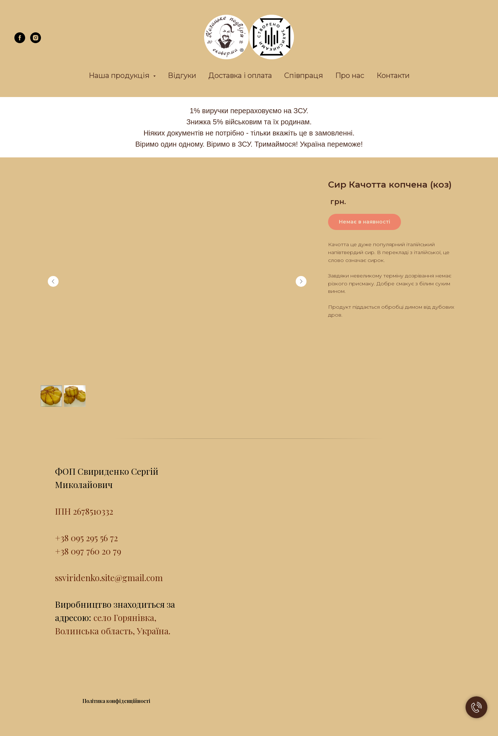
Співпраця (303, 75)
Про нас (349, 75)
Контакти (393, 75)
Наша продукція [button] (120, 75)
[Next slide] (301, 281)
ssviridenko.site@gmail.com (109, 577)
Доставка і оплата (240, 75)
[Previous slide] (53, 281)
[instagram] (35, 41)
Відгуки (182, 75)
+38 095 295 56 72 (86, 537)
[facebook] (19, 41)
